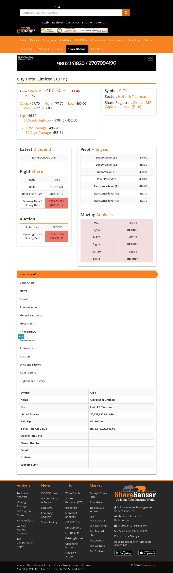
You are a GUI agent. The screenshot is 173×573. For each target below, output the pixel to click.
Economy (49, 40)
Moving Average (22, 504)
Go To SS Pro (49, 569)
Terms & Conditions (72, 569)
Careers (86, 565)
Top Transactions (98, 518)
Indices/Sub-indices (97, 509)
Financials (27, 340)
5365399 (141, 531)
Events (24, 299)
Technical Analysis (22, 495)
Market (65, 40)
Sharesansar (148, 565)
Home (22, 40)
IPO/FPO (81, 40)
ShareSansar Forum (39, 565)
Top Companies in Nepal (25, 542)
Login (46, 22)
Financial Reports (31, 315)
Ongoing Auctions (70, 554)
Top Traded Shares (97, 533)
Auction (25, 356)
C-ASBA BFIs (72, 522)
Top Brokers (97, 551)
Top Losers (96, 540)
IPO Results (72, 533)
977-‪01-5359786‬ (126, 531)
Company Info (28, 274)
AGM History (28, 373)
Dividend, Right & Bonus (50, 500)
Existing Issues (74, 538)
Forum (149, 40)
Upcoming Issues (71, 545)
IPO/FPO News (50, 493)
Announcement (29, 307)
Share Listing (49, 522)
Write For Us (98, 22)
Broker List (71, 508)
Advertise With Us (27, 569)
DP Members (73, 527)
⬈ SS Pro (96, 49)
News (34, 40)
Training (135, 40)
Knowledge (27, 49)
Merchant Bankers (71, 515)
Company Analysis (47, 515)
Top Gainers (97, 546)
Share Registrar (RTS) (74, 500)
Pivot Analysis (25, 520)
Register (57, 22)
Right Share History (32, 381)
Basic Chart (27, 282)
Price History (28, 332)
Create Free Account (66, 565)
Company (98, 40)
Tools (59, 49)
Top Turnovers (99, 526)
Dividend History (30, 364)
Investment (117, 40)
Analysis (45, 49)
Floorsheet (27, 323)
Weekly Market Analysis (22, 529)
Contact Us (73, 22)
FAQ (84, 22)
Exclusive (46, 508)
